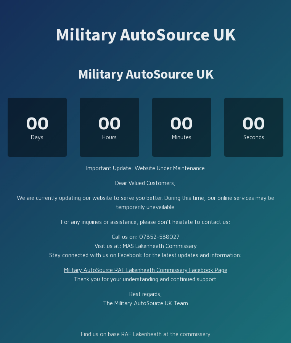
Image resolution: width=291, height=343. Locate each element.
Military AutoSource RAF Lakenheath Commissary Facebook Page (145, 270)
